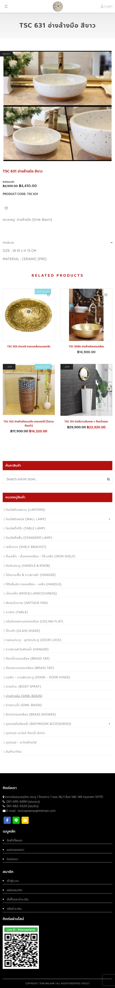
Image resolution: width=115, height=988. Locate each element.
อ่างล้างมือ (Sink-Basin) (34, 219)
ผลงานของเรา (15, 850)
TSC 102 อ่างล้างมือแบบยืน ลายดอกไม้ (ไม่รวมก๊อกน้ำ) (29, 423)
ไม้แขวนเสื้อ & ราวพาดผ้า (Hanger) (31, 575)
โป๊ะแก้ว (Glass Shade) (23, 631)
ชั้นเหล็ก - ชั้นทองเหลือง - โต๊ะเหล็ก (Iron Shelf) (41, 556)
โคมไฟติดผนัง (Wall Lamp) (26, 519)
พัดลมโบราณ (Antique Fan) (27, 603)
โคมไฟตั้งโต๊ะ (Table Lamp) (25, 528)
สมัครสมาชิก (14, 890)
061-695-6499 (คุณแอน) (23, 801)
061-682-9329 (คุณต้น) (22, 806)
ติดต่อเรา (12, 859)
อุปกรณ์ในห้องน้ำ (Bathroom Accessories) (38, 724)
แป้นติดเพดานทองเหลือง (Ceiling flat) (34, 621)
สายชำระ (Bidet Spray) (23, 686)
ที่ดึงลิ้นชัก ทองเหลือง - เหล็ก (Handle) (34, 584)
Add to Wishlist (6, 208)
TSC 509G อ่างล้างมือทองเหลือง (86, 346)
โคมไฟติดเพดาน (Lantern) (25, 510)
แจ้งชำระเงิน (14, 908)
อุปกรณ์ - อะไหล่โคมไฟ (21, 742)
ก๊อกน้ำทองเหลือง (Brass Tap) (28, 658)
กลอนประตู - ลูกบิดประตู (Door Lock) (34, 640)
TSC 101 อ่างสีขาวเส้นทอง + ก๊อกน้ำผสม (86, 421)
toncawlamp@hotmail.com (37, 811)
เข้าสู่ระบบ (13, 881)
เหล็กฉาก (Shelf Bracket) (26, 547)
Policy (86, 983)
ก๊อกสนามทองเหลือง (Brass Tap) (30, 668)
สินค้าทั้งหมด (14, 840)
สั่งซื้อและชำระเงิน (17, 899)
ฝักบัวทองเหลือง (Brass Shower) (31, 714)
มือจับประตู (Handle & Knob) (28, 565)
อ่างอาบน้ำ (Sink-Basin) (24, 705)
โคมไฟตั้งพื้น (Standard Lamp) (29, 537)
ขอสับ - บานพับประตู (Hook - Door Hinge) (38, 677)
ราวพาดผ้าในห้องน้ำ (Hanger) (27, 649)
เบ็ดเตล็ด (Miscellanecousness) (31, 593)
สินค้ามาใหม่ (14, 751)
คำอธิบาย (8, 243)
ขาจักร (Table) (17, 612)
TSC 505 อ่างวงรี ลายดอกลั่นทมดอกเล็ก (28, 346)
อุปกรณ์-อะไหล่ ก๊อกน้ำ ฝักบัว (25, 733)
